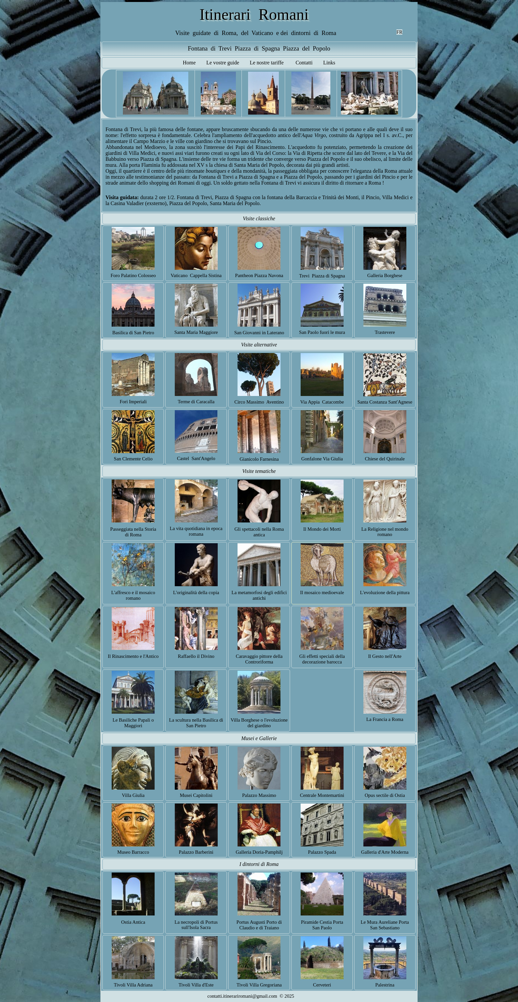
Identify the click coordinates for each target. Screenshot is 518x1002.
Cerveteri (322, 984)
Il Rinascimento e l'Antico (133, 656)
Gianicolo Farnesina (259, 459)
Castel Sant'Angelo (196, 458)
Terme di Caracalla (196, 401)
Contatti (304, 62)
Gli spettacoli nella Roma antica (259, 531)
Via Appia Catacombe (322, 402)
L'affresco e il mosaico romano (133, 595)
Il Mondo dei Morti (322, 529)
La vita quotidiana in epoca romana (196, 531)
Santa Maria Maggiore (196, 332)
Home (189, 62)
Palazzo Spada (322, 852)
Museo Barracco (133, 852)
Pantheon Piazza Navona (259, 275)
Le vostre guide (222, 62)
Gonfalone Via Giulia (322, 458)
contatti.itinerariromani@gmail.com (242, 996)
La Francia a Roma (384, 719)
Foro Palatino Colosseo (133, 275)
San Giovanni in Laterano (259, 332)
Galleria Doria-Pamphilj (259, 852)
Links (329, 62)
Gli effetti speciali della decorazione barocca (322, 659)
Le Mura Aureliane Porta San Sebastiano (385, 924)
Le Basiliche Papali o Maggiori (133, 722)
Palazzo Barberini (196, 852)
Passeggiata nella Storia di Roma (133, 531)
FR (399, 32)
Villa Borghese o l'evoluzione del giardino (259, 722)
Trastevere (385, 332)
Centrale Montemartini (322, 795)
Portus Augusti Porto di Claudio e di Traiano (259, 924)
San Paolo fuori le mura (322, 332)
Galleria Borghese (384, 275)
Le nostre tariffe (267, 62)
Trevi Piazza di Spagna (322, 275)
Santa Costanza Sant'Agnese (384, 402)
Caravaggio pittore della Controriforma (259, 659)
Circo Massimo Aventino (259, 402)
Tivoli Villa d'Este (196, 984)
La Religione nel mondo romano (384, 531)
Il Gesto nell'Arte (384, 656)
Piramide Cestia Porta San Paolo (322, 924)
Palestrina (384, 984)
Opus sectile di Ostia (385, 795)
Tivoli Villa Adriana (133, 984)
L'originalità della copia (196, 592)
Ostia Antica (133, 922)
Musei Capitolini (196, 795)
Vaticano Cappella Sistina (195, 275)
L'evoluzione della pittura (385, 592)
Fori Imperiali (133, 401)
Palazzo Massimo (259, 795)
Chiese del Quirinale (385, 458)
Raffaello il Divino (196, 656)
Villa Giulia (133, 795)
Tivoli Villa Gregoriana (259, 984)
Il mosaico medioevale (322, 592)
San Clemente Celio (133, 458)
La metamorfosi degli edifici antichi (259, 595)
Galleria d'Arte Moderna (384, 852)
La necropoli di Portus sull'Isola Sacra (196, 924)
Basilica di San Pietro (133, 332)
